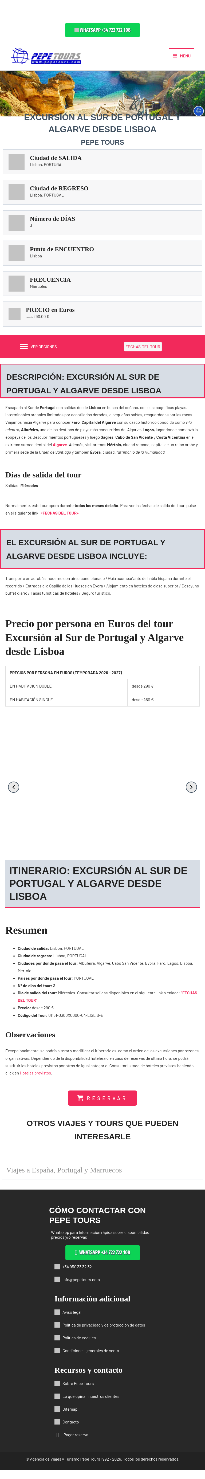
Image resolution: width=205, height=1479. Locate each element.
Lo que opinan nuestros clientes (90, 1405)
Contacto (70, 1430)
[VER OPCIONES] (38, 351)
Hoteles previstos (35, 1077)
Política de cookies (79, 1346)
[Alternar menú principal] (181, 58)
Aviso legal (71, 1321)
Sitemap (69, 1418)
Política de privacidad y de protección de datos (103, 1333)
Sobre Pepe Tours (78, 1392)
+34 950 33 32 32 (77, 1275)
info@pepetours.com (81, 1288)
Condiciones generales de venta (90, 1359)
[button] (102, 30)
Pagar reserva (76, 1443)
